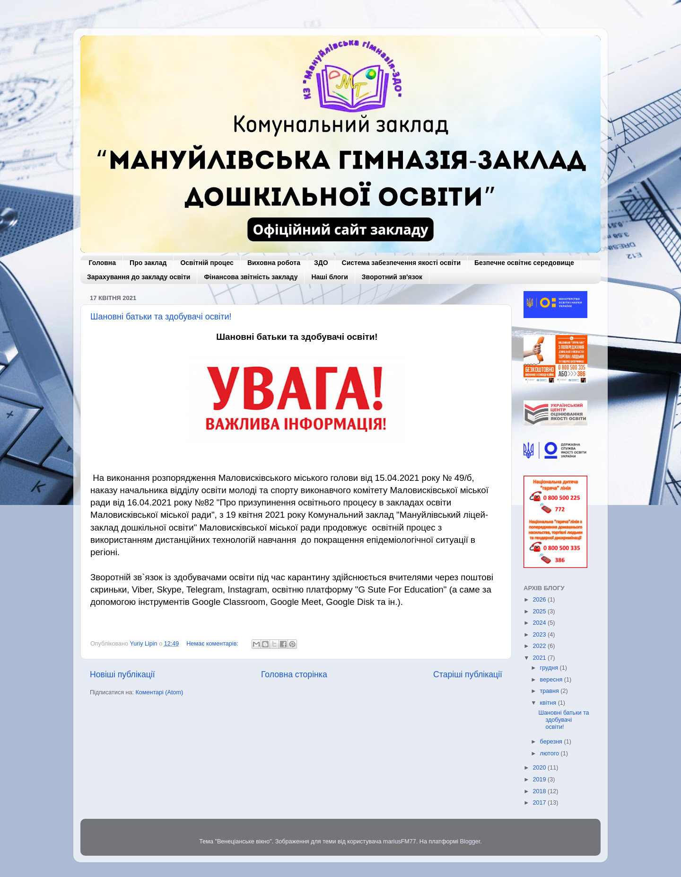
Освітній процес (206, 262)
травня (550, 691)
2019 (540, 779)
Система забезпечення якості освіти (401, 262)
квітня (549, 703)
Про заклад (148, 262)
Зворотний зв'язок (392, 277)
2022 (540, 646)
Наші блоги (329, 277)
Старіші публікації (467, 674)
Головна (102, 262)
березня (552, 741)
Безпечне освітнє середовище (524, 262)
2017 (540, 802)
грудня (550, 667)
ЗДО (321, 262)
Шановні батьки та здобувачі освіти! (161, 316)
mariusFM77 (399, 841)
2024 (540, 623)
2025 (540, 611)
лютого (550, 753)
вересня (552, 679)
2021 (540, 658)
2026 (540, 599)
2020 (540, 767)
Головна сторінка (294, 674)
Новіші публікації (122, 674)
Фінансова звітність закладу (250, 277)
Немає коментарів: (213, 643)
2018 (540, 791)
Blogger (470, 841)
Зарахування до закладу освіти (138, 277)
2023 (540, 634)
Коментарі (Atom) (159, 692)
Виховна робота (273, 262)
